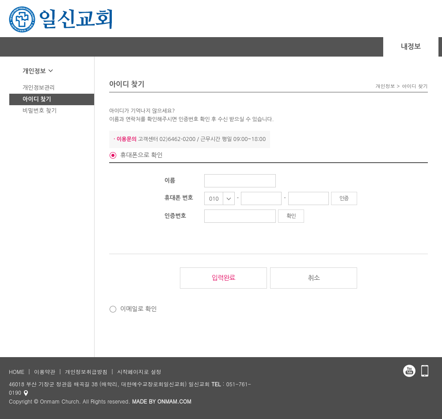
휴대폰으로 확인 (141, 155)
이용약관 (44, 371)
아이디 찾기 (37, 99)
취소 (314, 277)
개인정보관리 (39, 88)
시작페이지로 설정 (139, 371)
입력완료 (223, 277)
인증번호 (175, 216)
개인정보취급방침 (86, 371)
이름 (169, 180)
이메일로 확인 (138, 309)
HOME (16, 371)
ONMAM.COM (174, 401)
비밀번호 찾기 (40, 111)
